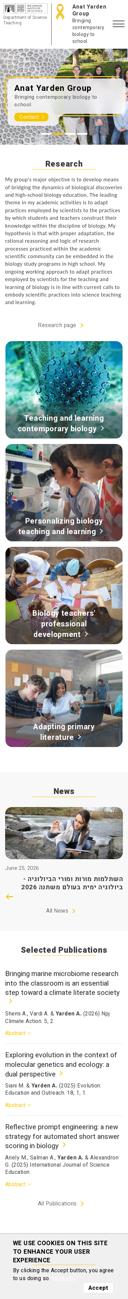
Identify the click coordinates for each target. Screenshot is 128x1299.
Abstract (15, 1033)
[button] (119, 24)
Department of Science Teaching (25, 20)
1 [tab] (46, 134)
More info (63, 1278)
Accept (98, 1288)
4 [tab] (82, 134)
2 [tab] (58, 134)
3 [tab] (70, 134)
